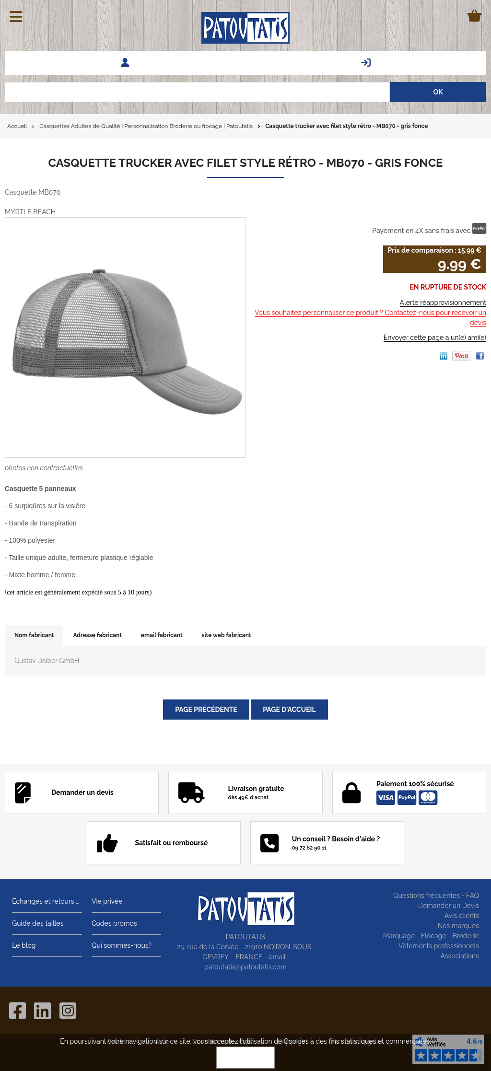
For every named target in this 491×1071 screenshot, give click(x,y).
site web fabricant (226, 635)
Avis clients (461, 916)
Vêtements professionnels (438, 946)
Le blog (23, 945)
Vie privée (107, 901)
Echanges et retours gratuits (47, 901)
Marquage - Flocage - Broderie (431, 936)
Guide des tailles (37, 923)
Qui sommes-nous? (122, 945)
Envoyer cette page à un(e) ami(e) (435, 337)
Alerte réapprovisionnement (443, 302)
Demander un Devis (448, 905)
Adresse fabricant (97, 635)
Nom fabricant (34, 635)
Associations (459, 956)
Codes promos (114, 923)
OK (245, 1057)
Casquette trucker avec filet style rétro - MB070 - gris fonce (245, 163)
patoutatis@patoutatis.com (245, 967)
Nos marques (458, 926)
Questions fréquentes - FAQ (436, 895)
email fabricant (162, 635)
